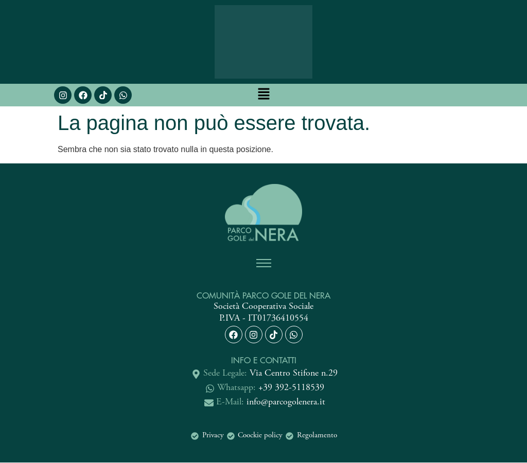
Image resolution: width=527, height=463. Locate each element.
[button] (263, 95)
